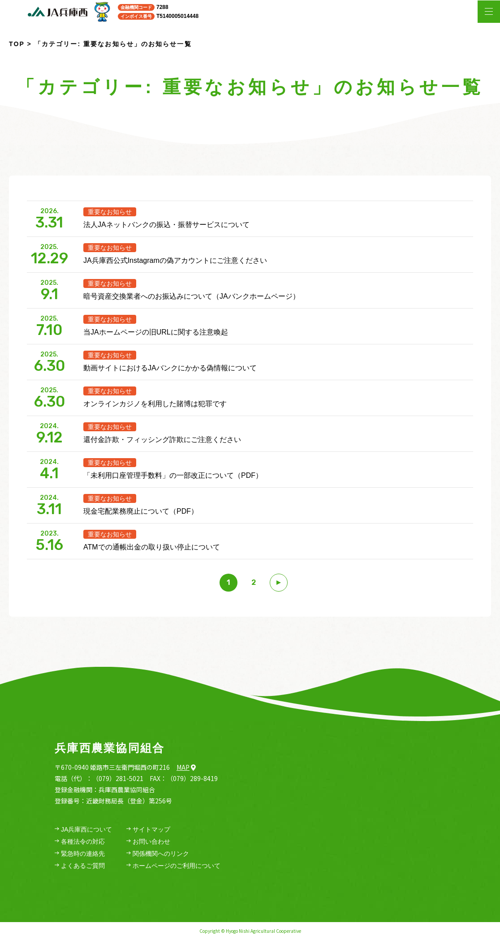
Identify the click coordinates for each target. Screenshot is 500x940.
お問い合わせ (148, 841)
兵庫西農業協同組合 (109, 748)
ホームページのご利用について (173, 865)
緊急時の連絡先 (80, 853)
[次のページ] (279, 583)
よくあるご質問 (80, 865)
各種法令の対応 (80, 841)
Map (186, 767)
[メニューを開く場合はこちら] (489, 11)
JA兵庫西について (83, 829)
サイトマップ (148, 829)
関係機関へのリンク (157, 853)
